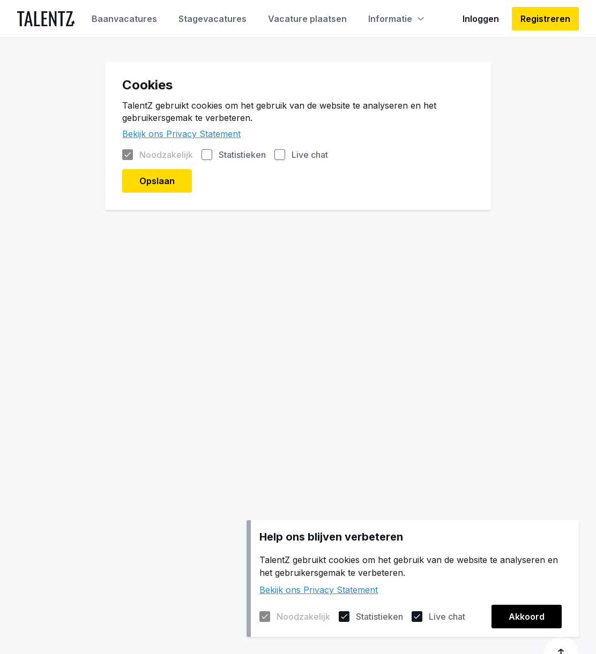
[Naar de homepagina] (45, 18)
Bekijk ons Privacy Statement (318, 589)
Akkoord (527, 616)
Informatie (396, 18)
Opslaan (157, 181)
